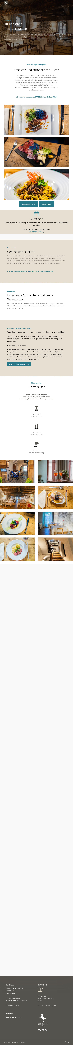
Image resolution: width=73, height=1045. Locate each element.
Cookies (40, 1001)
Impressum (42, 996)
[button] (68, 3)
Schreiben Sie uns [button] (35, 232)
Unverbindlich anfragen (14, 1017)
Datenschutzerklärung (45, 998)
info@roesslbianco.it (13, 1005)
